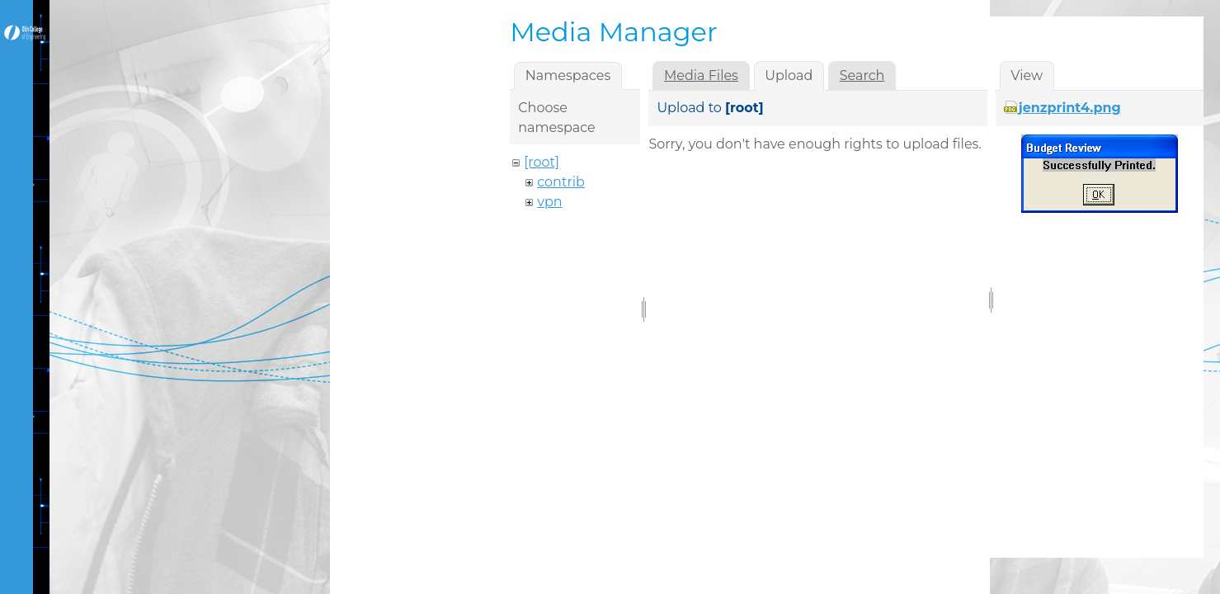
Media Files (701, 75)
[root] (541, 162)
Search (862, 75)
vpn (549, 202)
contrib (561, 182)
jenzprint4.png (1070, 108)
